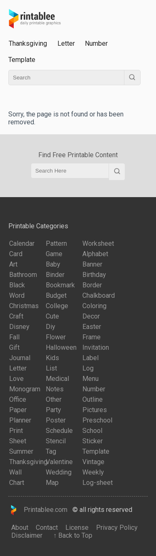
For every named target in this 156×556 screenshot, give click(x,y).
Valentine (59, 462)
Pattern (56, 243)
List (51, 368)
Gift (14, 347)
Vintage (93, 462)
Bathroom (23, 275)
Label (90, 358)
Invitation (95, 347)
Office (17, 399)
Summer (21, 451)
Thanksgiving (28, 462)
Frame (91, 337)
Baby (53, 264)
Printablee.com (37, 510)
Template (21, 60)
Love (16, 379)
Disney (19, 327)
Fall (14, 337)
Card (15, 254)
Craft (16, 316)
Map (52, 483)
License (77, 527)
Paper (18, 410)
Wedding (59, 472)
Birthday (94, 275)
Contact (47, 527)
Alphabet (95, 254)
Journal (19, 358)
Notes (55, 389)
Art (13, 264)
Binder (55, 275)
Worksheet (98, 243)
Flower (56, 337)
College (57, 306)
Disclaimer (26, 535)
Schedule (59, 431)
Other (54, 399)
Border (92, 285)
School (92, 431)
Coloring (94, 306)
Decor (91, 316)
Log (88, 368)
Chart (16, 483)
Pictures (94, 410)
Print (16, 431)
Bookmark (60, 285)
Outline (92, 399)
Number (96, 43)
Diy (50, 327)
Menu (90, 379)
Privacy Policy (117, 527)
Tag (51, 451)
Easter (91, 327)
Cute (52, 316)
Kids (52, 358)
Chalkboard (98, 295)
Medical (57, 379)
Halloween (61, 347)
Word (17, 295)
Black (17, 285)
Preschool (97, 420)
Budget (56, 295)
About (19, 527)
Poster (56, 420)
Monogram (24, 389)
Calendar (22, 243)
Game (54, 254)
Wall (15, 472)
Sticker (92, 441)
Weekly (93, 472)
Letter (66, 43)
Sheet (17, 441)
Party (53, 410)
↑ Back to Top (71, 535)
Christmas (24, 306)
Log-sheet (97, 483)
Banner (92, 264)
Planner (20, 420)
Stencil (56, 441)
